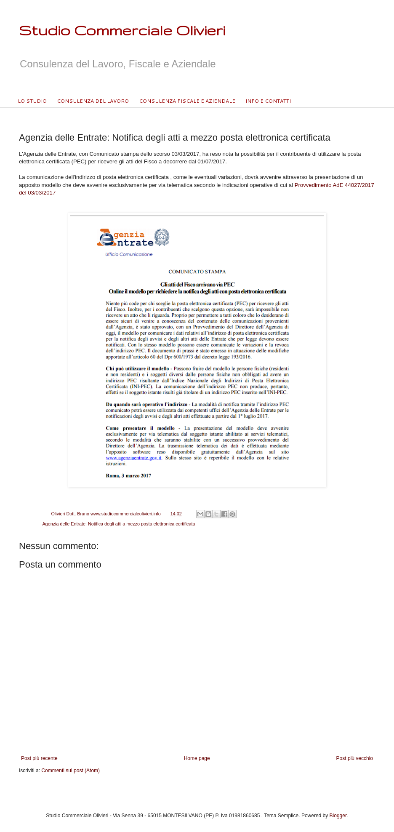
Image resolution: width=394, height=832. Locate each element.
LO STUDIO (32, 100)
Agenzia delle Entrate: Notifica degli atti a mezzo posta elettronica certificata (118, 523)
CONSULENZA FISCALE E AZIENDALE (187, 100)
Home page (197, 758)
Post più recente (39, 758)
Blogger (338, 816)
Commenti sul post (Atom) (70, 770)
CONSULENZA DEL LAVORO (93, 100)
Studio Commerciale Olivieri (122, 30)
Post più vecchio (354, 758)
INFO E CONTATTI (268, 100)
